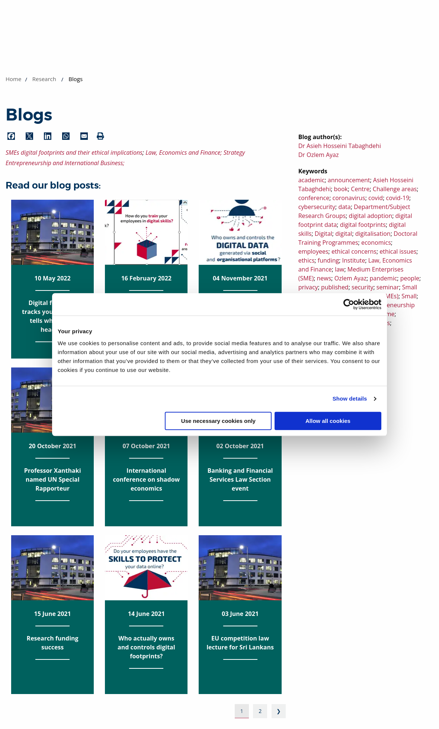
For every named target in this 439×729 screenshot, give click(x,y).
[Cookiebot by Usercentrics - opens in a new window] (348, 304)
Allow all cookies (327, 421)
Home (13, 79)
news (324, 278)
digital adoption (370, 216)
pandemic (383, 278)
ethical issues (397, 251)
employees (313, 251)
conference (313, 198)
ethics (306, 260)
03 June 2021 (240, 597)
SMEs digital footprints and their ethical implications (74, 152)
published (335, 287)
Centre (360, 189)
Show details (350, 398)
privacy (308, 287)
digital (343, 233)
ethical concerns (353, 251)
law (339, 269)
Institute (353, 260)
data (344, 207)
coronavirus (348, 198)
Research (44, 79)
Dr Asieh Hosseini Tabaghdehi (339, 146)
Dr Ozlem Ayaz (318, 155)
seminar (387, 287)
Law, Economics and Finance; (184, 152)
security (362, 287)
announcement (349, 180)
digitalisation (373, 233)
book (341, 189)
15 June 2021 (52, 597)
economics (376, 242)
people (409, 278)
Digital (323, 233)
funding (328, 260)
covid (375, 198)
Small (409, 296)
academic (311, 180)
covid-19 (397, 198)
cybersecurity (316, 207)
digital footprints (363, 225)
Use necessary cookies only (218, 421)
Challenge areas (395, 189)
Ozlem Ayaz (350, 278)
